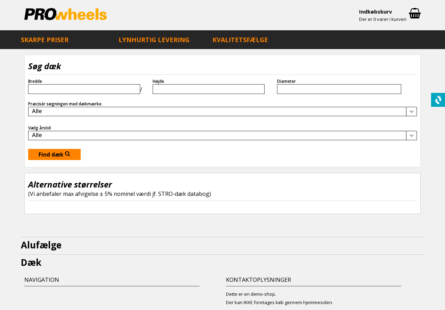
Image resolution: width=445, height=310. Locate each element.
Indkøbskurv (390, 15)
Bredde (35, 81)
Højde (158, 81)
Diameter (286, 81)
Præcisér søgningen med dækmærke (65, 104)
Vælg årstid (39, 128)
